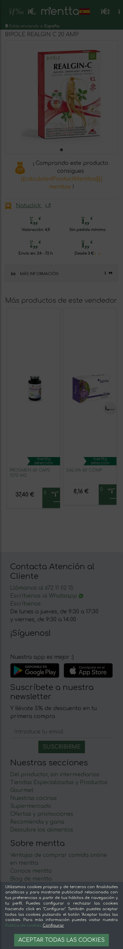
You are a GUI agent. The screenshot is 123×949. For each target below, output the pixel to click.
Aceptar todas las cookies (61, 940)
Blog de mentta (31, 879)
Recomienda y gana (37, 822)
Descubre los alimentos (41, 830)
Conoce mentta (31, 871)
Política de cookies (23, 925)
